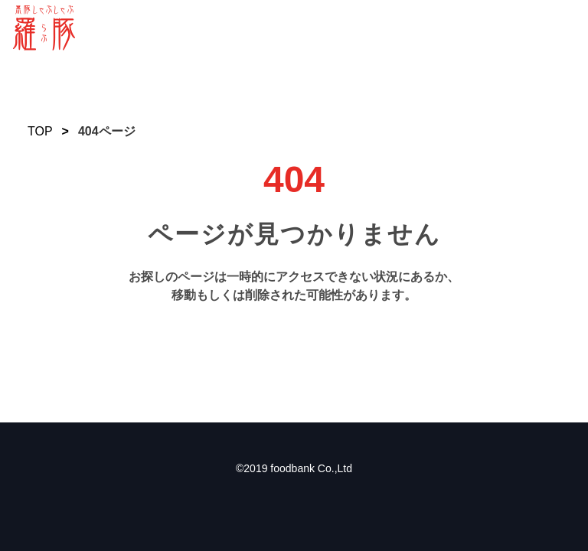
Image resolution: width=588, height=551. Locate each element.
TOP (40, 131)
